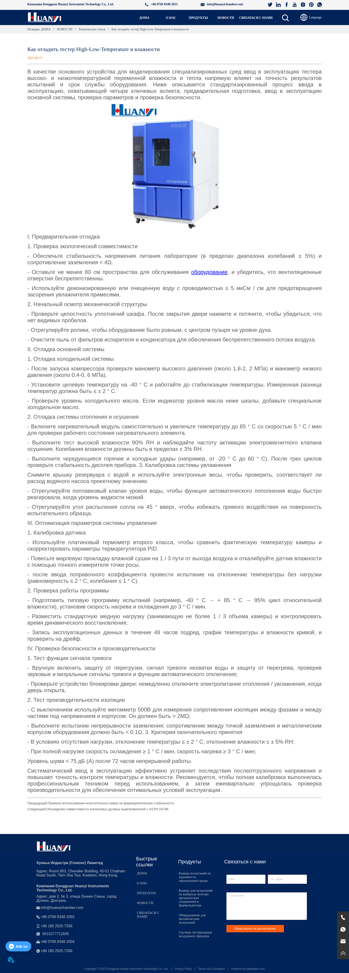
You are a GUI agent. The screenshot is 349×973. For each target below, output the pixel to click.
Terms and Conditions (211, 968)
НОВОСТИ (64, 29)
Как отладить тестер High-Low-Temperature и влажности (150, 29)
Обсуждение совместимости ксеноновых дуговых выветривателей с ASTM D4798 (107, 809)
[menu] (202, 18)
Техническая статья (92, 29)
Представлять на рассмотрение (255, 928)
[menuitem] (198, 18)
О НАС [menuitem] (171, 18)
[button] (198, 18)
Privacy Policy (183, 968)
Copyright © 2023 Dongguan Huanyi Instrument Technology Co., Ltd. (126, 968)
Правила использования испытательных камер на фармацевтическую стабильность (111, 803)
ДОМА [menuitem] (144, 18)
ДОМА (45, 29)
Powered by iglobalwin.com (248, 968)
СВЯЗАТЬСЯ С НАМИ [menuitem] (256, 18)
